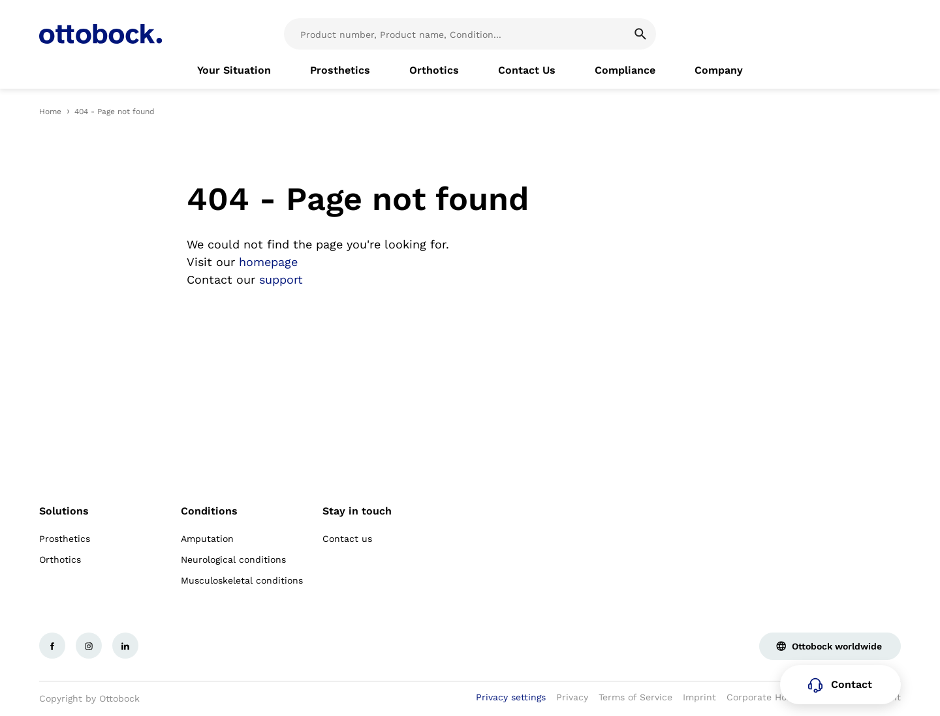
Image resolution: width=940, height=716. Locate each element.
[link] (234, 70)
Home (50, 111)
